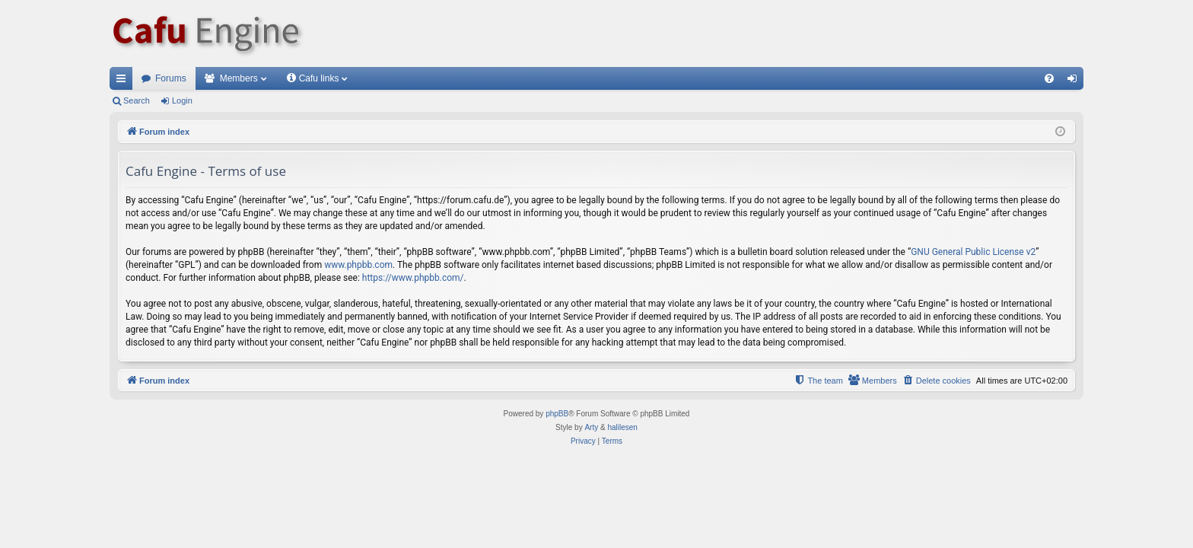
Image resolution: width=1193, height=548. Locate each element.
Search (136, 100)
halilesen (622, 427)
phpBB (557, 413)
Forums (170, 78)
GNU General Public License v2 (973, 252)
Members (239, 78)
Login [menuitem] (1075, 81)
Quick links (124, 81)
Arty (591, 427)
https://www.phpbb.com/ (413, 277)
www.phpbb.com (358, 265)
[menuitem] (1049, 78)
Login (182, 100)
